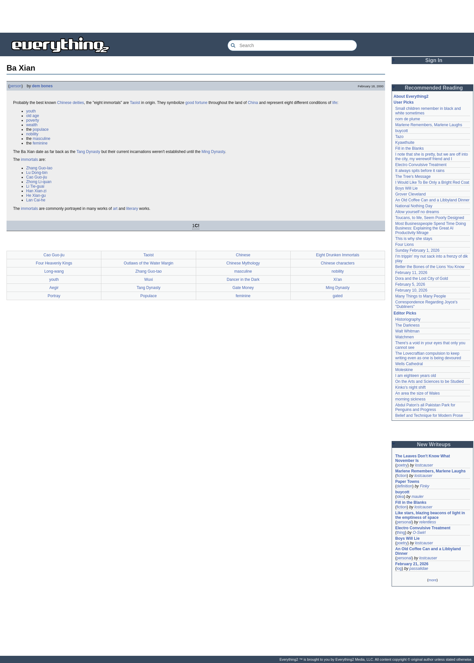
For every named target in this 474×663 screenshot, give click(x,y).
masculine (41, 138)
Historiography (407, 319)
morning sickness (410, 399)
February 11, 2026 (411, 272)
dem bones (42, 86)
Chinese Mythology (243, 263)
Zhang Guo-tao (148, 271)
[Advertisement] (237, 16)
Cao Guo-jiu (36, 177)
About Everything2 (411, 96)
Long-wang (53, 271)
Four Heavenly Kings (54, 263)
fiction (402, 475)
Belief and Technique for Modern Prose (429, 415)
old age (32, 115)
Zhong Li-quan (38, 181)
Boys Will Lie (406, 188)
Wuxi (148, 279)
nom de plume (407, 119)
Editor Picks (405, 313)
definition (404, 486)
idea (400, 496)
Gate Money (243, 287)
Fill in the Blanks (409, 148)
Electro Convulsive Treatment (421, 164)
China (253, 102)
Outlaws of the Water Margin (149, 263)
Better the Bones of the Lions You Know (430, 266)
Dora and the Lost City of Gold (421, 278)
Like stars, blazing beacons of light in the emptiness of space (430, 515)
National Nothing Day (413, 206)
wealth (32, 125)
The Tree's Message (413, 176)
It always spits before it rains (420, 170)
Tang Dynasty (88, 151)
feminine (40, 143)
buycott (401, 130)
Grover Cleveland (410, 194)
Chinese (64, 102)
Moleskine (404, 369)
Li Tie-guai (35, 186)
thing (401, 532)
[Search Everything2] (292, 45)
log (399, 568)
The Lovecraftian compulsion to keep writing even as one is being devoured (428, 355)
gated (338, 296)
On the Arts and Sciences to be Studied (429, 381)
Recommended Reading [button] (434, 88)
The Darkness (407, 325)
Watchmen (404, 337)
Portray (54, 296)
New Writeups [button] (434, 444)
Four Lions (404, 244)
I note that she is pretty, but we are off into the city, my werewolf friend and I (431, 156)
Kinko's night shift (410, 387)
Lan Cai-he (35, 200)
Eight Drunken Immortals (337, 255)
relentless (427, 522)
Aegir (54, 287)
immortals (29, 159)
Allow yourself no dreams (417, 212)
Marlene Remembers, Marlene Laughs (428, 125)
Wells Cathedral (409, 364)
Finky (424, 486)
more (432, 580)
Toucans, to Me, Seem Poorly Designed (429, 217)
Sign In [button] (433, 60)
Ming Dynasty (213, 151)
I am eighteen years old (415, 375)
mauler (418, 496)
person (15, 86)
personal (404, 522)
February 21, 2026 (411, 564)
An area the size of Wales (417, 393)
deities (78, 102)
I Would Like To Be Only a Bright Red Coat (432, 182)
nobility (32, 134)
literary (132, 208)
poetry (402, 465)
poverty (32, 120)
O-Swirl (419, 532)
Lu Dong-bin (36, 172)
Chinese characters (337, 263)
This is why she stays (413, 238)
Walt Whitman (407, 331)
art (115, 208)
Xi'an (337, 279)
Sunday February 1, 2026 (417, 250)
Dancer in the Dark (243, 279)
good (189, 102)
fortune (201, 102)
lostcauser (424, 465)
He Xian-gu (36, 195)
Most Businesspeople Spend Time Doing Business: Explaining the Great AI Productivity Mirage (430, 228)
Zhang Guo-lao (39, 168)
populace (41, 129)
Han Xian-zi (36, 191)
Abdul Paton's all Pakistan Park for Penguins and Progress (425, 407)
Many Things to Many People (420, 296)
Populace (148, 296)
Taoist (135, 102)
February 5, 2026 (410, 284)
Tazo (399, 136)
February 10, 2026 (411, 290)
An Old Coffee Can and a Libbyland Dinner (432, 200)
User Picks (404, 102)
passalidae (418, 568)
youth (31, 111)
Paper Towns (407, 481)
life (334, 102)
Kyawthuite (405, 142)
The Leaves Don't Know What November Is (422, 458)
